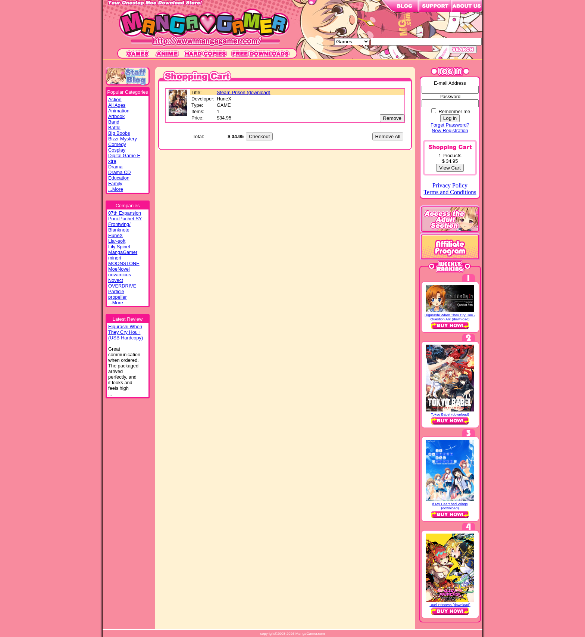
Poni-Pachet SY (125, 218)
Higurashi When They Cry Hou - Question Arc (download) (450, 317)
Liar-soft (116, 241)
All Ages (116, 105)
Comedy (117, 144)
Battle (114, 127)
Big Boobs (119, 133)
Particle (116, 291)
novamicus (119, 274)
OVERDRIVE (122, 286)
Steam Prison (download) (243, 92)
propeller (117, 297)
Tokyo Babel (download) (450, 414)
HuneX (115, 235)
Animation (118, 111)
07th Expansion (124, 213)
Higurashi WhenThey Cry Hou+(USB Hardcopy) (125, 332)
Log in (450, 118)
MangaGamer (122, 252)
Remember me (454, 111)
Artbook (116, 116)
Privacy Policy (449, 185)
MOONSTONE (124, 263)
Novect (115, 280)
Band (113, 122)
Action (115, 99)
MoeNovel (119, 269)
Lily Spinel (119, 246)
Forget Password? (450, 125)
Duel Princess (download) (449, 605)
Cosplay (116, 150)
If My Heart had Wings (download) (450, 506)
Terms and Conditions (449, 192)
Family (115, 183)
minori (114, 258)
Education (118, 178)
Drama (115, 167)
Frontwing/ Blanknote (119, 227)
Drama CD (119, 172)
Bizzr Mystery (122, 139)
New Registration (450, 130)
